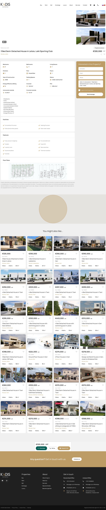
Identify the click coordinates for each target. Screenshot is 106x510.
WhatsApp (41, 448)
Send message (91, 94)
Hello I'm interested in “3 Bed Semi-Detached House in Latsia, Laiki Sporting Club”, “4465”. (90, 83)
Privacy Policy (90, 90)
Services (78, 5)
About (71, 5)
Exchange (57, 5)
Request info (64, 448)
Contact (85, 5)
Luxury (65, 5)
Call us (52, 448)
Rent (46, 5)
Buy (41, 5)
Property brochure (99, 48)
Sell (51, 5)
